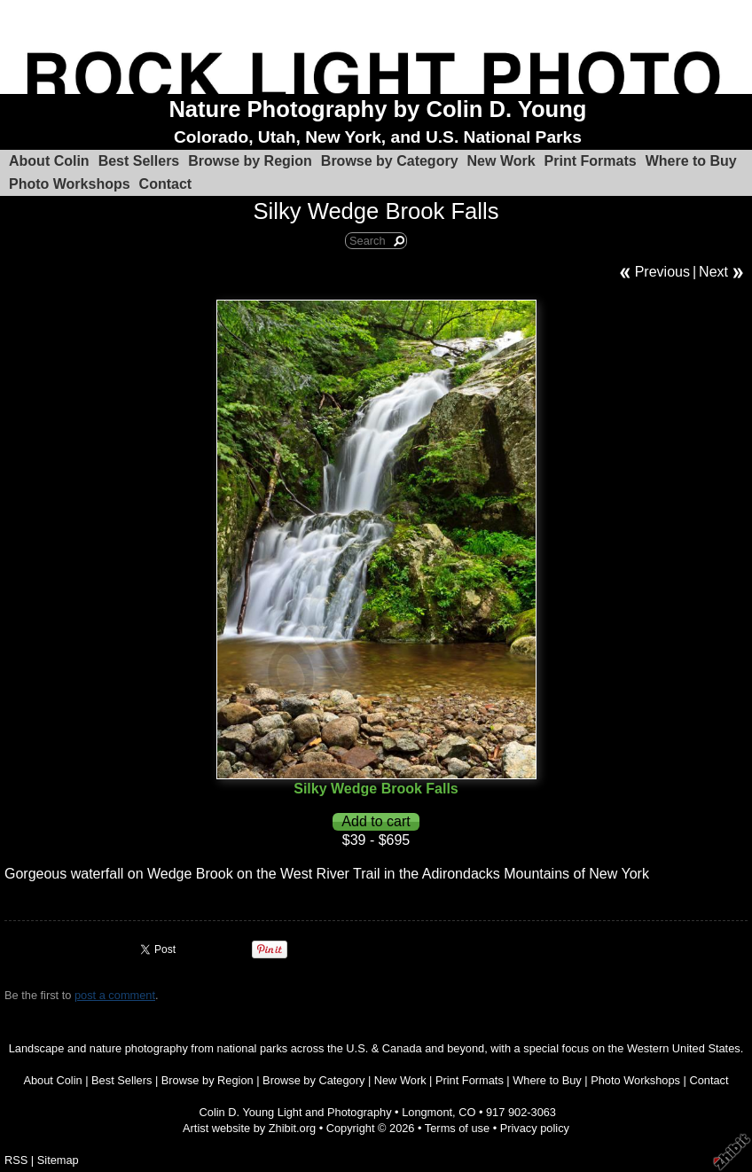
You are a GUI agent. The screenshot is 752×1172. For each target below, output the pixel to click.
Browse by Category (389, 160)
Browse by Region (250, 160)
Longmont (427, 1112)
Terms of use (457, 1128)
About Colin (49, 160)
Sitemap (58, 1160)
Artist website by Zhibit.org (249, 1128)
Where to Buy (691, 160)
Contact (165, 183)
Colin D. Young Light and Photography (296, 1112)
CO (466, 1112)
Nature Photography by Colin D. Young (377, 109)
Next (713, 271)
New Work (501, 160)
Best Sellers (139, 160)
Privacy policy (534, 1128)
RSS (15, 1160)
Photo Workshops (69, 183)
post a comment (114, 995)
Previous (662, 271)
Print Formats (590, 160)
